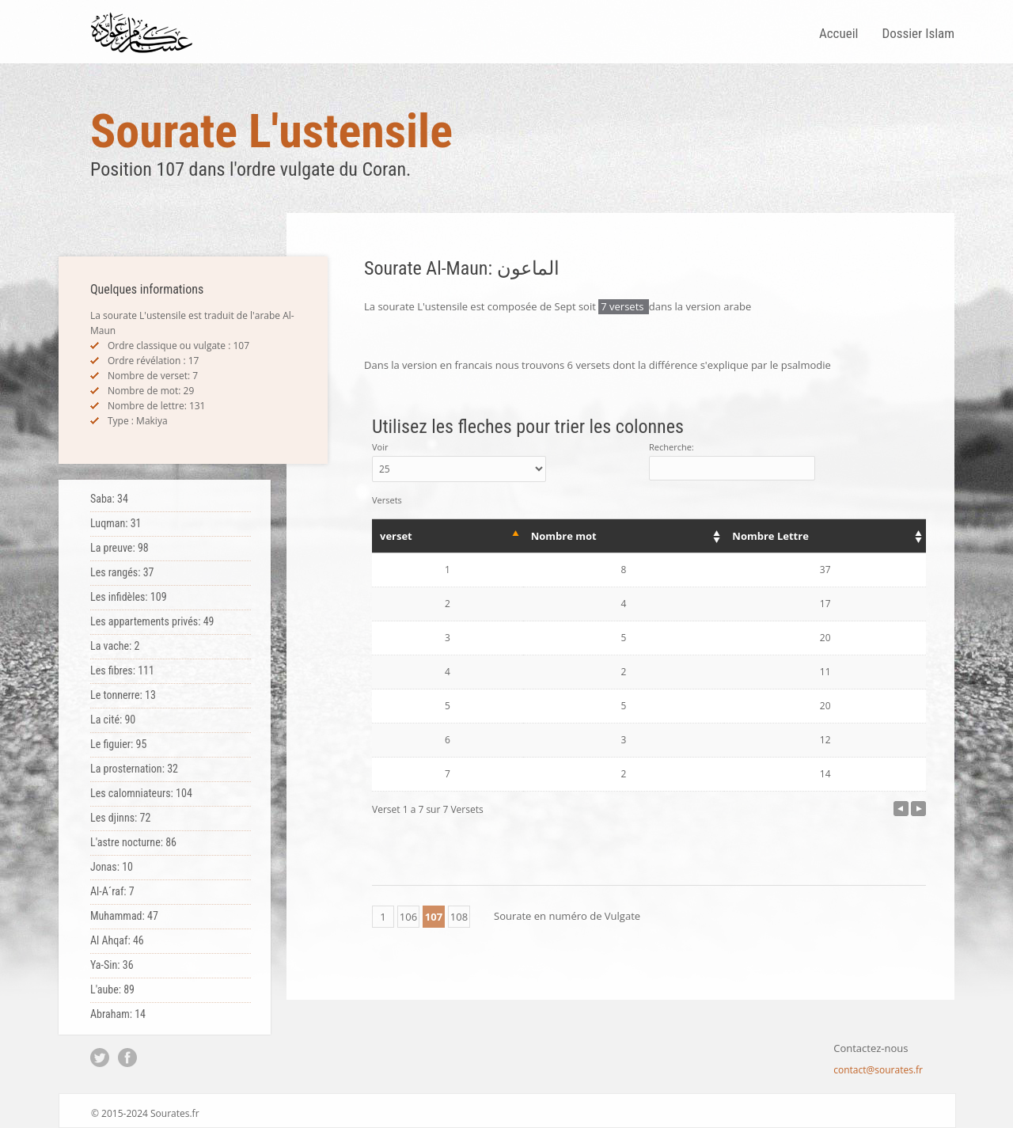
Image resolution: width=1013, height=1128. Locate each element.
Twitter (99, 1057)
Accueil (839, 33)
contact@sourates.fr (878, 1070)
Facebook (127, 1057)
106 (408, 917)
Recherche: (732, 460)
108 (459, 917)
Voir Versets (459, 473)
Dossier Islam (918, 33)
